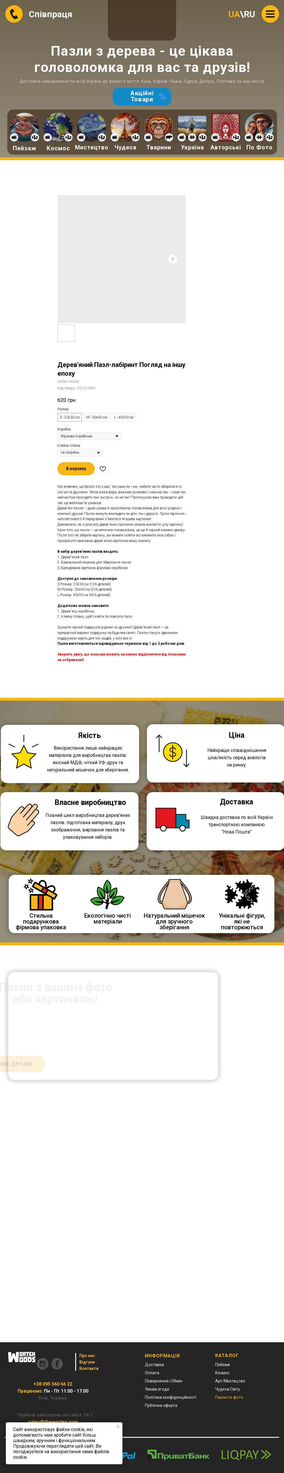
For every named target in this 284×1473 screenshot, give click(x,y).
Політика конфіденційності (170, 1397)
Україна (192, 147)
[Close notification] (118, 1427)
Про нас (87, 1355)
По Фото (259, 147)
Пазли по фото (229, 1397)
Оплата (152, 1372)
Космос (58, 148)
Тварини (158, 147)
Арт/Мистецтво (230, 1381)
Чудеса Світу (227, 1389)
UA (234, 14)
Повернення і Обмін (164, 1381)
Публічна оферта (161, 1405)
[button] (76, 468)
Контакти (89, 1368)
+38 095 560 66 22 (52, 1384)
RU (249, 14)
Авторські (225, 147)
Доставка (154, 1364)
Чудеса (125, 147)
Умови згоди (157, 1389)
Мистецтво (91, 147)
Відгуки (87, 1362)
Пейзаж (24, 148)
